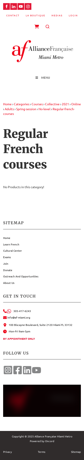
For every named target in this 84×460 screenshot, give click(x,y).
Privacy (7, 452)
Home (7, 104)
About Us (8, 283)
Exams (7, 257)
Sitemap (76, 452)
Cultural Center (12, 250)
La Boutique (35, 15)
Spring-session (26, 109)
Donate (7, 270)
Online (76, 104)
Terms (41, 452)
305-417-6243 (17, 311)
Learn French (11, 244)
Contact (12, 15)
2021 (65, 104)
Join (5, 263)
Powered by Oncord (42, 441)
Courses (37, 104)
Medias (57, 15)
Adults (9, 109)
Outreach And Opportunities (20, 276)
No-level (44, 109)
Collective (52, 104)
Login (73, 15)
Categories (21, 104)
